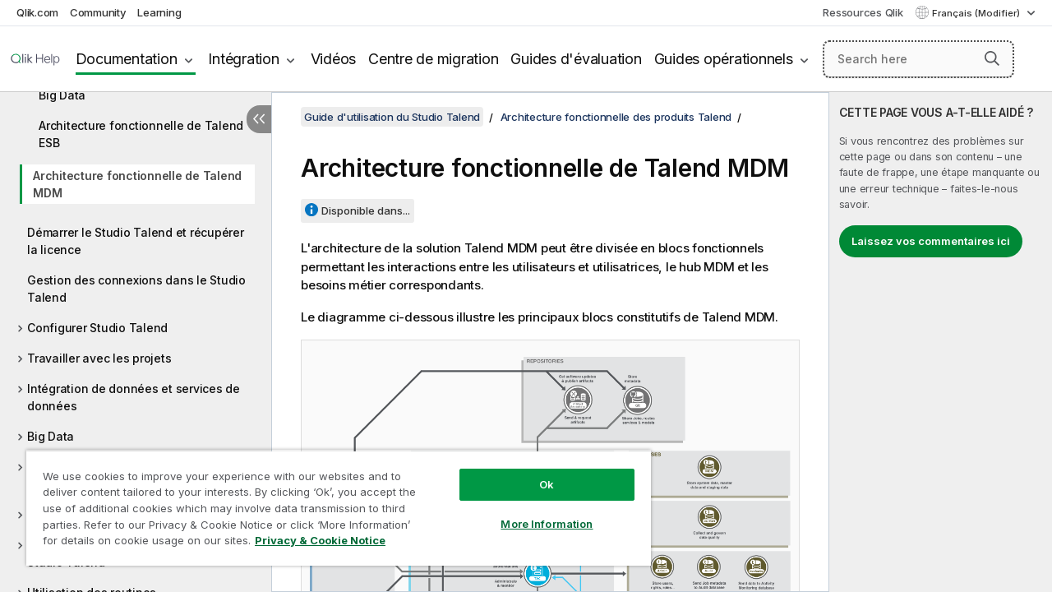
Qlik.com (37, 12)
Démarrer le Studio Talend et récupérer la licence (135, 241)
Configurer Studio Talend (97, 328)
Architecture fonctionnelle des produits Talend (616, 116)
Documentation (127, 58)
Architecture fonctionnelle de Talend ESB (141, 134)
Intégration (243, 58)
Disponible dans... (365, 210)
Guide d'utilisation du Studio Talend (392, 116)
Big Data (50, 436)
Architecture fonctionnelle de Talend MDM (137, 184)
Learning (159, 12)
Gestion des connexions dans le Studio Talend (136, 288)
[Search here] (918, 59)
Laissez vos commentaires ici (930, 240)
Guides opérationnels (723, 58)
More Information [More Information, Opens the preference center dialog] (547, 523)
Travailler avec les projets (99, 358)
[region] (338, 508)
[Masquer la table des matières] (259, 119)
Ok (546, 484)
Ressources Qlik (862, 12)
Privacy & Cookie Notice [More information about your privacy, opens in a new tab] (320, 540)
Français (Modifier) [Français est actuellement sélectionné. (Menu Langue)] (977, 13)
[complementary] (940, 342)
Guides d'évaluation (575, 58)
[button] (992, 58)
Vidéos (334, 58)
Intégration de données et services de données (133, 397)
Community (98, 12)
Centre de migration (433, 58)
